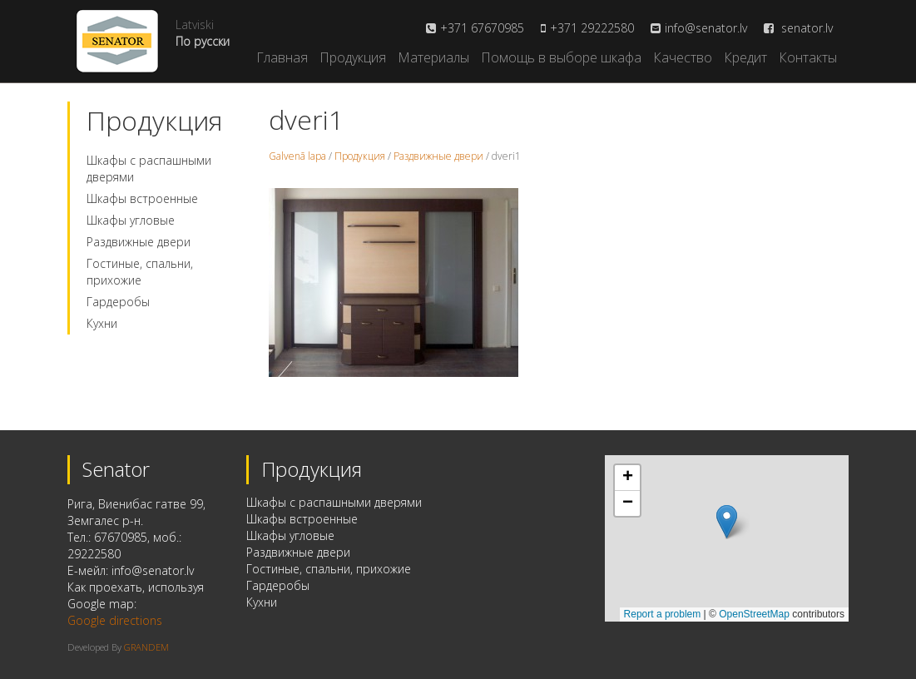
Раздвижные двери (139, 242)
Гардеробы (118, 302)
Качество (682, 57)
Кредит (745, 57)
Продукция (352, 57)
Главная (282, 57)
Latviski (195, 24)
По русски (203, 41)
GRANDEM (146, 647)
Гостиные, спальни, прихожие (140, 271)
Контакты (808, 57)
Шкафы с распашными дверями (334, 502)
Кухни (102, 323)
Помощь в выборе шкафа (561, 57)
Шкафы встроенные (142, 198)
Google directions (114, 620)
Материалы (433, 57)
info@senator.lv (706, 28)
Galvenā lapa (297, 156)
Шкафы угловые (131, 220)
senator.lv (798, 28)
